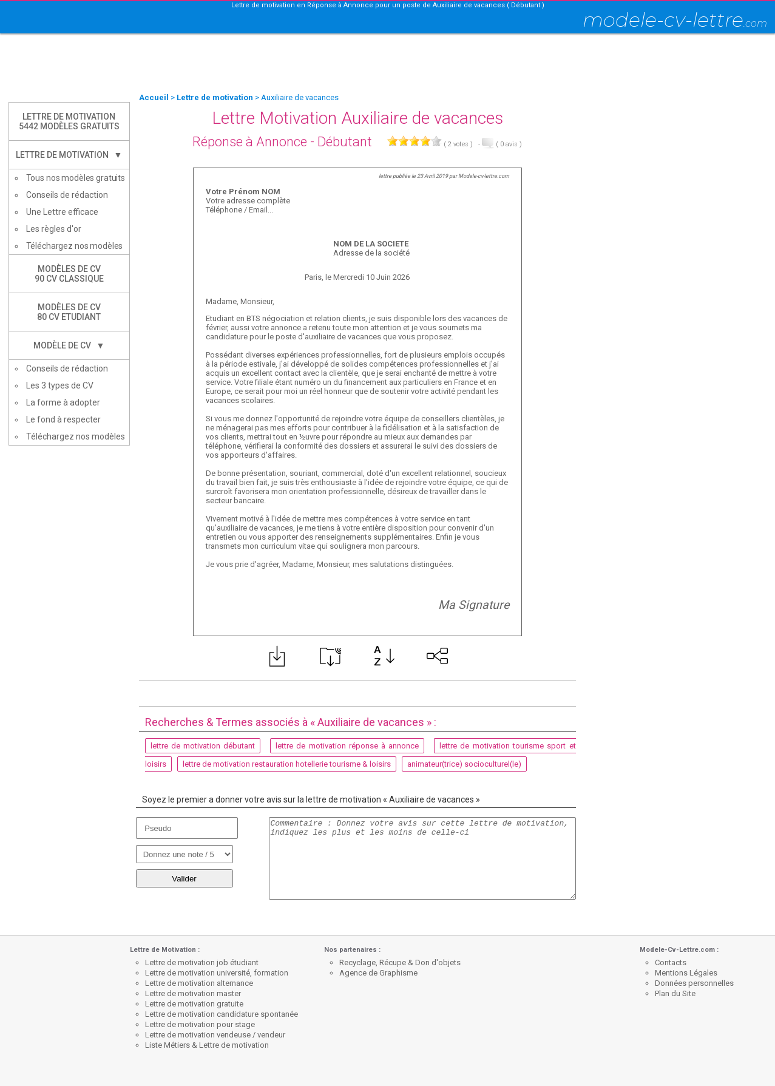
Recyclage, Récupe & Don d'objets (400, 962)
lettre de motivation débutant (203, 745)
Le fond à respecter (63, 419)
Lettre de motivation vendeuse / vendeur (215, 1034)
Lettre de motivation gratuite (194, 1003)
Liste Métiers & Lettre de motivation (207, 1045)
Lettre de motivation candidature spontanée (221, 1014)
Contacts (670, 962)
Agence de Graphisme (378, 972)
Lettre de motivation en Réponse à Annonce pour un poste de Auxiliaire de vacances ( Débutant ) (387, 5)
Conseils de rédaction (67, 195)
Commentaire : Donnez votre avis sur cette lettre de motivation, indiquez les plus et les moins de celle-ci (422, 858)
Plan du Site (675, 993)
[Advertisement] (387, 63)
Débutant (344, 141)
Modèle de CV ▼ (69, 345)
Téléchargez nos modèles (74, 246)
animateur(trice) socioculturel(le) (464, 764)
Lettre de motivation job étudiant (202, 962)
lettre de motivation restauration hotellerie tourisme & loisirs (287, 764)
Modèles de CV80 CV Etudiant (69, 312)
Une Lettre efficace (62, 212)
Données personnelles (694, 983)
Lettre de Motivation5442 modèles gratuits (69, 121)
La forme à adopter (63, 402)
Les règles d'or (53, 229)
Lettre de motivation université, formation (216, 972)
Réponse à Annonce (249, 141)
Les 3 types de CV (59, 385)
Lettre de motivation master (193, 993)
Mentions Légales (686, 972)
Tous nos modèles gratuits (76, 178)
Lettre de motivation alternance (199, 983)
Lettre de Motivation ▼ (69, 155)
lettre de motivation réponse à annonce (347, 745)
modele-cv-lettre (675, 20)
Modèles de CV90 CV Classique (69, 273)
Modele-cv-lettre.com (483, 176)
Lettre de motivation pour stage (200, 1024)
